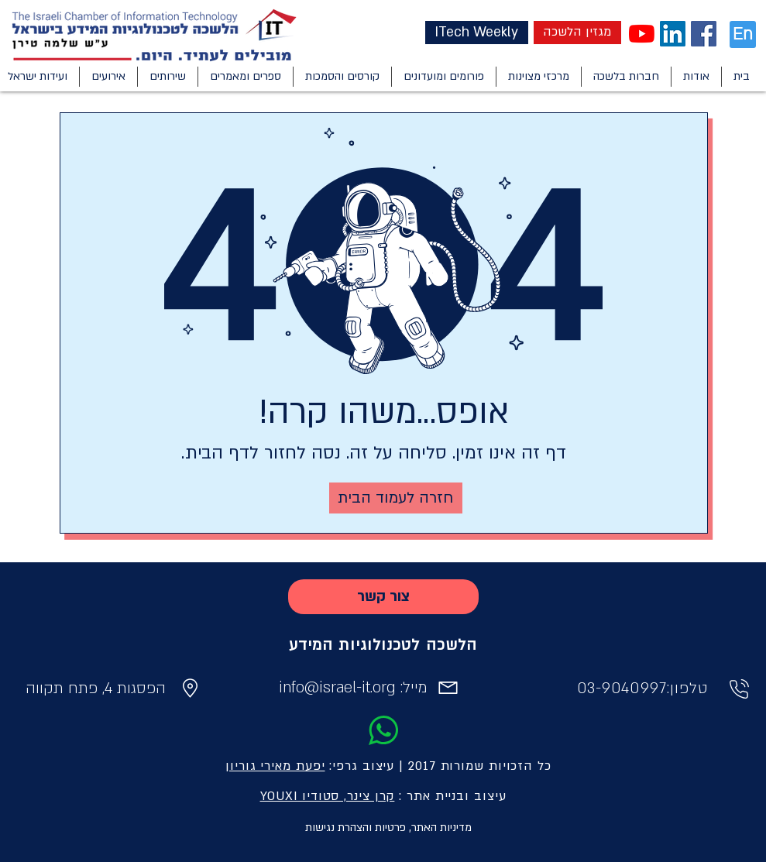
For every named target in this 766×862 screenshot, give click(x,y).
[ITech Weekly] (476, 32)
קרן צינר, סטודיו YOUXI (327, 796)
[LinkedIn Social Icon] (672, 33)
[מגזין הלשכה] (577, 32)
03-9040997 (622, 688)
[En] (743, 34)
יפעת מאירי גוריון (275, 765)
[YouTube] (641, 33)
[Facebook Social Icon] (703, 33)
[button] (696, 77)
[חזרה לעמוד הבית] (395, 498)
